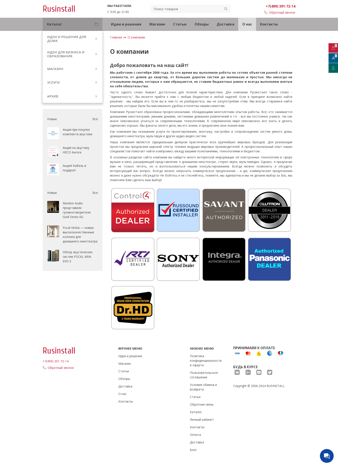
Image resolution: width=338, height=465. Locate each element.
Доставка (225, 24)
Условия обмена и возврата (203, 387)
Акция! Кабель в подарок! (74, 168)
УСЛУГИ (53, 82)
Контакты (269, 24)
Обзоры (202, 24)
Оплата (195, 435)
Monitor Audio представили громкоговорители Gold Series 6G (77, 210)
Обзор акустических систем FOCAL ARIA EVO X (77, 256)
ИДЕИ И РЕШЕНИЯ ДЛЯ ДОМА (66, 39)
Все (95, 119)
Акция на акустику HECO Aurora (76, 150)
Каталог (196, 412)
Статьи (179, 24)
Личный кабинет (202, 419)
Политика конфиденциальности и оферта (206, 360)
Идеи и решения (126, 24)
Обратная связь (202, 404)
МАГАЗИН (55, 69)
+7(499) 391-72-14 (280, 6)
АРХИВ (52, 96)
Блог (193, 450)
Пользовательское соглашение (204, 375)
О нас (247, 24)
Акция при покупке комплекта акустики (77, 131)
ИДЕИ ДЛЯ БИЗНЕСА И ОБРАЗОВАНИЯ (65, 54)
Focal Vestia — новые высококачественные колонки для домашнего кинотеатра (80, 234)
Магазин (157, 24)
